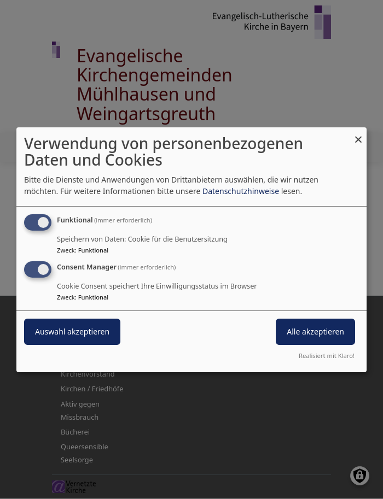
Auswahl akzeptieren (72, 331)
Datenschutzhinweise (240, 191)
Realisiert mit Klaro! (327, 355)
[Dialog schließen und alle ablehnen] (358, 133)
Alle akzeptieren (315, 331)
